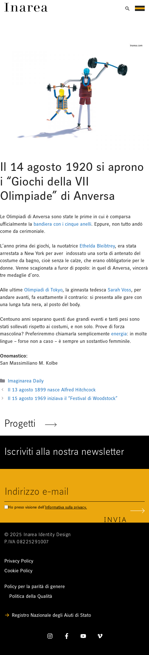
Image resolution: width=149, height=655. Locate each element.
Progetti (30, 424)
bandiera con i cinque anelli (62, 224)
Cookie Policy (18, 570)
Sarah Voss (119, 290)
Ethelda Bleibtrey (97, 246)
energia (119, 334)
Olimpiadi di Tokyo (43, 290)
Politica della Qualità (30, 596)
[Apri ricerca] (127, 8)
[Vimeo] (100, 637)
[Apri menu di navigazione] (140, 8)
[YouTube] (83, 637)
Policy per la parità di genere (34, 586)
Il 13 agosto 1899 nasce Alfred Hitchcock (53, 390)
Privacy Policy (18, 561)
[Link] (26, 10)
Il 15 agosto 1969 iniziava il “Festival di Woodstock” (62, 398)
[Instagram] (50, 637)
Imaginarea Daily (26, 381)
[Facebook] (66, 637)
